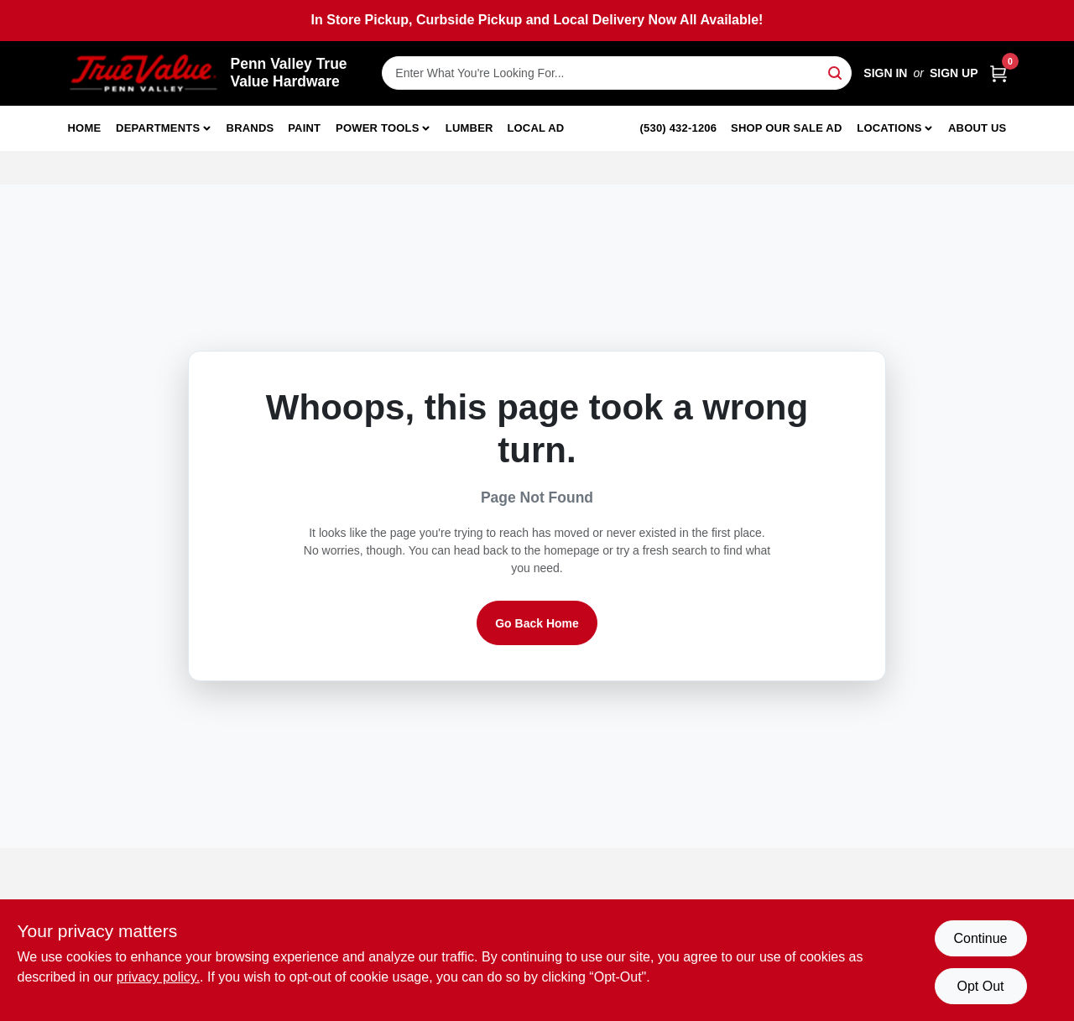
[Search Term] (617, 73)
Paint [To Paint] (304, 128)
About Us (977, 128)
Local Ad (535, 128)
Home (85, 128)
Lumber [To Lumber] (469, 128)
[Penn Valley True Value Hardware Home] (143, 73)
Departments (158, 128)
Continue (980, 938)
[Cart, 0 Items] (998, 73)
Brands (250, 128)
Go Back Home (537, 623)
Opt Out (980, 986)
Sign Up (954, 73)
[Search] (836, 72)
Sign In (885, 73)
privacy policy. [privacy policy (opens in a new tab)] (158, 977)
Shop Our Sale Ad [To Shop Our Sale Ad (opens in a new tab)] (786, 128)
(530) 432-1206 (678, 128)
